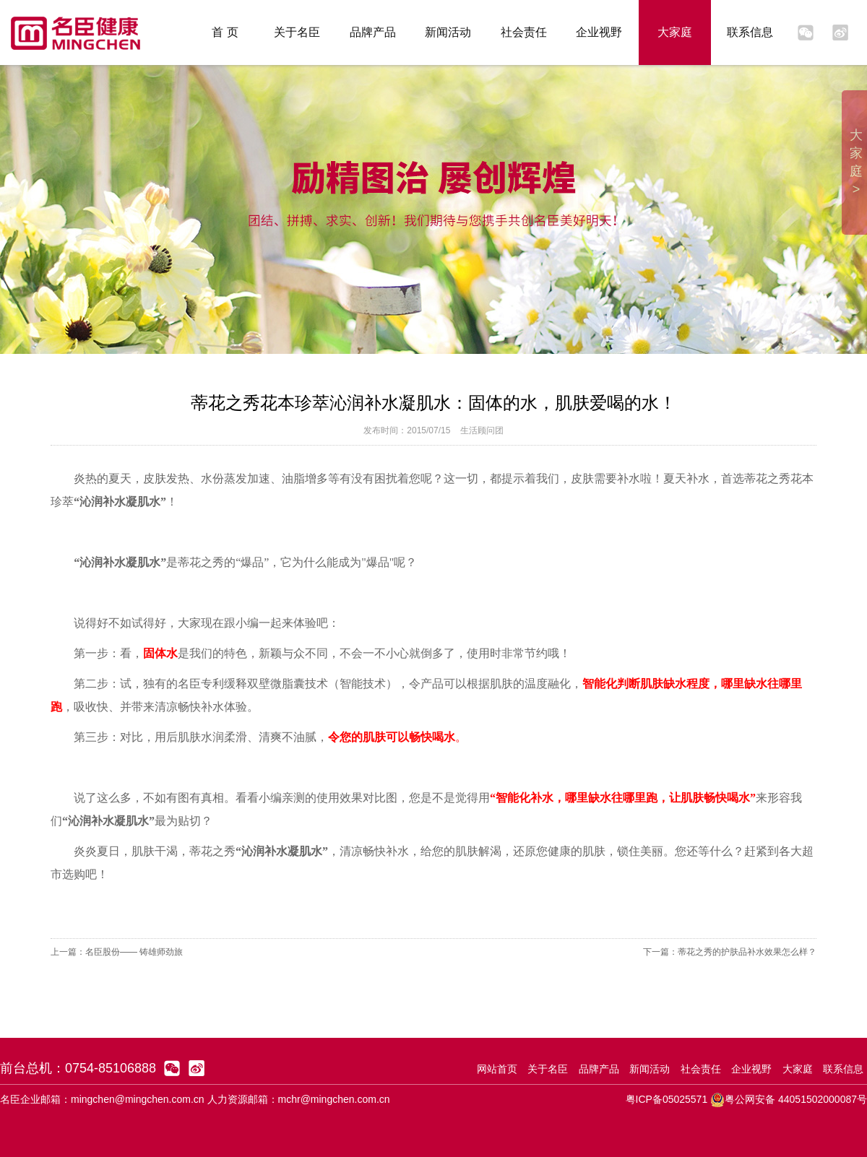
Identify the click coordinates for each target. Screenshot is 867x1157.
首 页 (225, 32)
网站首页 (497, 1069)
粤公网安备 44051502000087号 (788, 1099)
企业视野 (599, 32)
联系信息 (750, 32)
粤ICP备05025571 (667, 1099)
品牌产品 (373, 32)
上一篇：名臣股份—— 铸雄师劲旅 (117, 952)
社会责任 (524, 32)
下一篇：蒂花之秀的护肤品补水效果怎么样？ (729, 952)
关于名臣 (297, 32)
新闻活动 (448, 32)
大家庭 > (856, 162)
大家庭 (674, 32)
